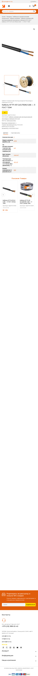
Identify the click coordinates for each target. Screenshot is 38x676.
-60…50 (16, 162)
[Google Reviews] (14, 647)
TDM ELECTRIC (11, 120)
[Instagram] (10, 647)
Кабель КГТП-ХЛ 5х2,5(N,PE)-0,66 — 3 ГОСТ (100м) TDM (26, 202)
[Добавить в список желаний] (5, 112)
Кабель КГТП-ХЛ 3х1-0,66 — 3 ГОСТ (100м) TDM (9, 202)
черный (16, 155)
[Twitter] (6, 647)
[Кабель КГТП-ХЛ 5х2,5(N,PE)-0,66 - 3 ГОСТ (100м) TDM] (27, 189)
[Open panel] (9, 6)
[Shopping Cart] (34, 6)
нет (15, 148)
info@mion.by (6, 639)
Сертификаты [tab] (15, 133)
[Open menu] (30, 6)
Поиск (34, 11)
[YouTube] (17, 647)
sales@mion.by (6, 636)
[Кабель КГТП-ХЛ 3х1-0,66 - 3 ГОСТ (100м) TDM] (10, 189)
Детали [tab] (5, 133)
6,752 (15, 141)
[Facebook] (3, 647)
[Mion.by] (4, 6)
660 (15, 170)
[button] (34, 29)
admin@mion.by (6, 641)
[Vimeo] (21, 647)
